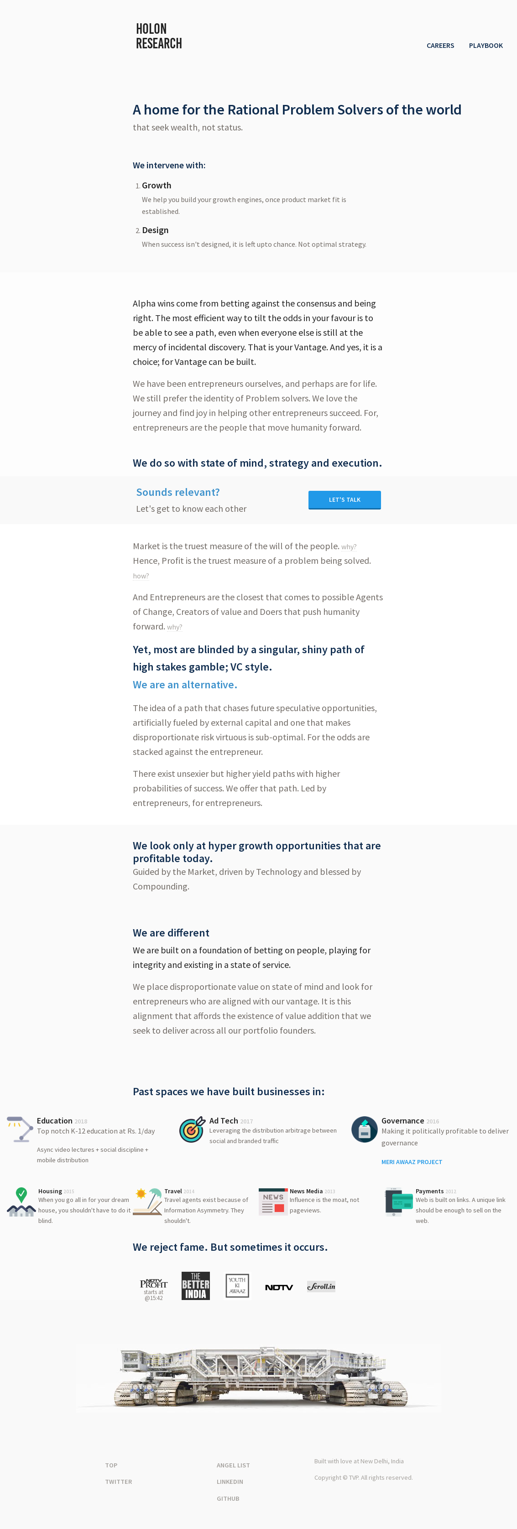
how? (141, 575)
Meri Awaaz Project (412, 1162)
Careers (440, 45)
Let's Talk (344, 500)
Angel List (233, 1465)
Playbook (486, 45)
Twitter (118, 1481)
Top (111, 1465)
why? (349, 546)
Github (228, 1498)
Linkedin (230, 1481)
